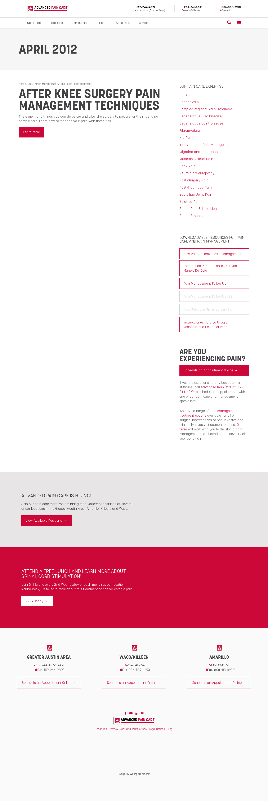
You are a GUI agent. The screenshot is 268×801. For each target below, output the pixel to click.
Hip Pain (186, 137)
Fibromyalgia (189, 130)
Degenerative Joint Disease (201, 123)
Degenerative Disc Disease (200, 116)
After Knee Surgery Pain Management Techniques (89, 99)
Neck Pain (187, 166)
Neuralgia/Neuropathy (197, 173)
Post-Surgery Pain (194, 180)
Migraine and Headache (198, 152)
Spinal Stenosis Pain (196, 216)
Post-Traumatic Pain (195, 187)
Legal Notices (156, 728)
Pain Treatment (83, 83)
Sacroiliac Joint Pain (195, 194)
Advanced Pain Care (216, 387)
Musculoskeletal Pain (196, 159)
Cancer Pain (189, 102)
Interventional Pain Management (205, 144)
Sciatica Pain (190, 201)
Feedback (101, 728)
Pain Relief (66, 83)
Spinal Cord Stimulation (198, 209)
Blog (170, 728)
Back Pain (187, 95)
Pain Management (47, 83)
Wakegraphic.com (140, 773)
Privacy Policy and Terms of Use (128, 728)
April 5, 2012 (26, 83)
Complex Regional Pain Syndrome (206, 109)
